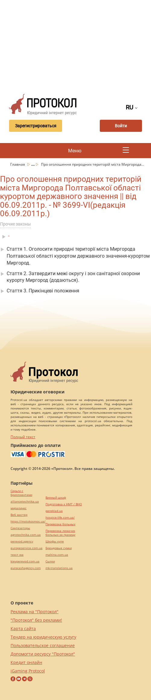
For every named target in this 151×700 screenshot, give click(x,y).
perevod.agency (22, 541)
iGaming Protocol (28, 671)
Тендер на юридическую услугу (43, 637)
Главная (18, 164)
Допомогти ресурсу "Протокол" (43, 654)
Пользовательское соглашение (43, 645)
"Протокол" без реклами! (36, 620)
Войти (121, 125)
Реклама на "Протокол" (34, 611)
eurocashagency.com (26, 568)
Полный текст (23, 436)
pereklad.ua (54, 511)
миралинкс (19, 508)
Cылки (50, 561)
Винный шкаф (56, 498)
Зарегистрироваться (35, 125)
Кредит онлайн (26, 662)
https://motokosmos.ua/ (28, 521)
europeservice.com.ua (26, 548)
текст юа (17, 555)
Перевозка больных (60, 524)
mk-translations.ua (59, 568)
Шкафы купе (55, 541)
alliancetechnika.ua (25, 501)
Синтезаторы (20, 528)
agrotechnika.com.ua (26, 535)
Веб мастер (19, 515)
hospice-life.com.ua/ (60, 517)
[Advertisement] (78, 45)
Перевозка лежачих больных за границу (60, 533)
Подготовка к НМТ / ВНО (64, 504)
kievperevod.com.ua (25, 561)
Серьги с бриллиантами (21, 493)
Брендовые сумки (59, 548)
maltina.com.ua (57, 555)
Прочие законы (15, 224)
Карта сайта (23, 628)
